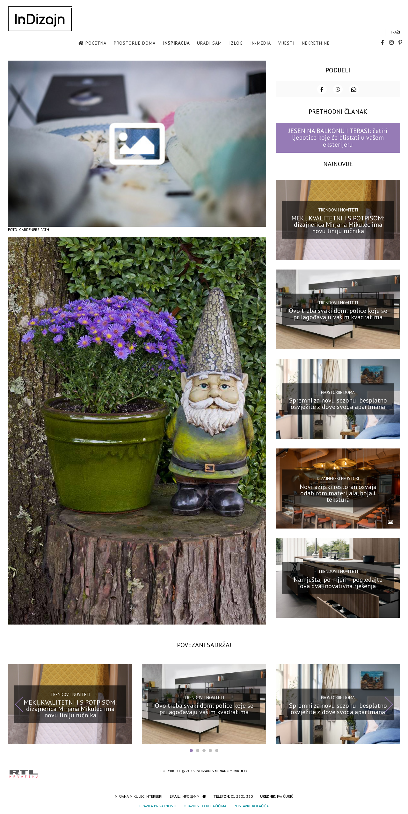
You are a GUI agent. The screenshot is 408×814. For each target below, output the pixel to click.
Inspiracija (176, 43)
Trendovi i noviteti (338, 209)
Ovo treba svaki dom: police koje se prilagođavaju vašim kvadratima (338, 313)
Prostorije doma (135, 43)
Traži (395, 32)
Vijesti (286, 43)
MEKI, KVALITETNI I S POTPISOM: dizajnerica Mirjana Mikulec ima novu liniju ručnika (337, 223)
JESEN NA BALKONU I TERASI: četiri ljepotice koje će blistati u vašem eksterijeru (337, 137)
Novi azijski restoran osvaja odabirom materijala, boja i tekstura (338, 492)
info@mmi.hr (193, 796)
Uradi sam (209, 43)
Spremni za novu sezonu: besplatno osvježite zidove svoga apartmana (338, 403)
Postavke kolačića (251, 805)
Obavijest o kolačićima (205, 805)
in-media (260, 43)
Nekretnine (316, 43)
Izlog (236, 43)
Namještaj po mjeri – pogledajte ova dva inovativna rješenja (338, 582)
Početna (95, 43)
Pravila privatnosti (157, 805)
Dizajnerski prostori (338, 478)
